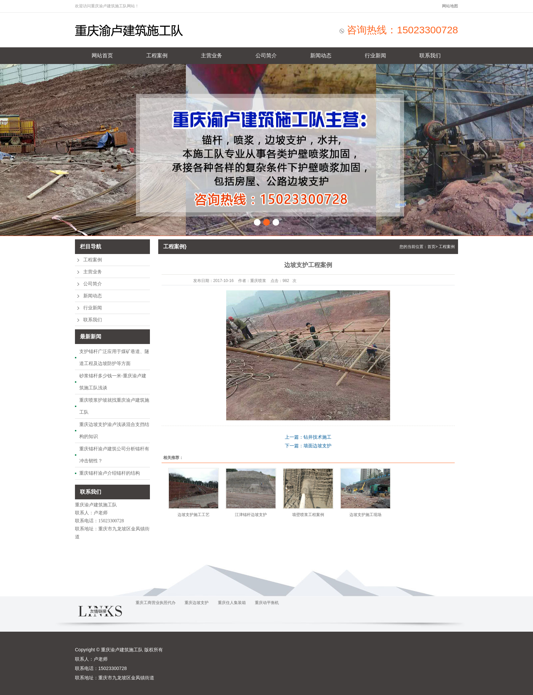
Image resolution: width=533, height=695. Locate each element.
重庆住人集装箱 (232, 602)
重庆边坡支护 (197, 602)
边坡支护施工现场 (365, 514)
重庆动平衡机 (267, 602)
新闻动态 (320, 55)
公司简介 (266, 55)
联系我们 (430, 55)
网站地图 (450, 6)
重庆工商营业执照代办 (156, 602)
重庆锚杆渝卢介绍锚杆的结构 (109, 473)
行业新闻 (375, 55)
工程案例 (157, 55)
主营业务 (211, 55)
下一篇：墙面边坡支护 (308, 445)
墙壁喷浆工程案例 (308, 514)
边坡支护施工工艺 (194, 514)
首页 (431, 246)
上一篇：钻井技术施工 (308, 437)
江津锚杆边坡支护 (251, 514)
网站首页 (102, 55)
